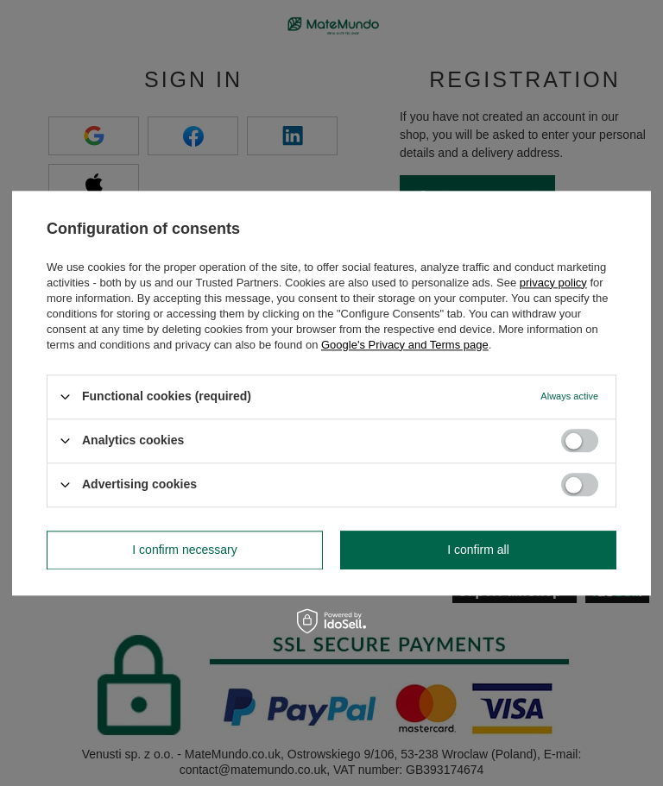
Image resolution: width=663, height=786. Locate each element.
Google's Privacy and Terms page (405, 344)
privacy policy (553, 282)
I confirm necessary (184, 549)
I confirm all (478, 549)
